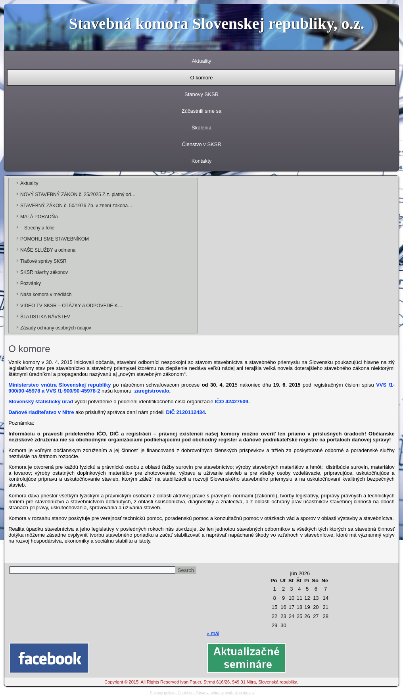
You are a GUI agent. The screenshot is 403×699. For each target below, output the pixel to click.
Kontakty (202, 161)
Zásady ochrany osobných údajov (55, 328)
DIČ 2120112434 (185, 412)
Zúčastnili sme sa (201, 111)
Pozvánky (30, 283)
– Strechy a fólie (37, 228)
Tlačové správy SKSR (43, 261)
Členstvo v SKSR (201, 144)
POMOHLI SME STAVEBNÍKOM (54, 239)
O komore (201, 78)
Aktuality (201, 61)
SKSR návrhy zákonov (44, 272)
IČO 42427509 (231, 401)
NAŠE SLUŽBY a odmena (47, 250)
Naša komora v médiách (45, 294)
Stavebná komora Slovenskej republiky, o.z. (217, 24)
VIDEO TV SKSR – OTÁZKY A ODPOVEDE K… (71, 305)
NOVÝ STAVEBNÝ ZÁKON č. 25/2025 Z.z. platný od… (78, 194)
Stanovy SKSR (201, 94)
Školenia (201, 128)
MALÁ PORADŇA (39, 217)
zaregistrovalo (151, 391)
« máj (213, 633)
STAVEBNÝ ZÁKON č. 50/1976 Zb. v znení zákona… (76, 205)
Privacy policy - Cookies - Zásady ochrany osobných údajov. (202, 693)
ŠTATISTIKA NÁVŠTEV (45, 317)
